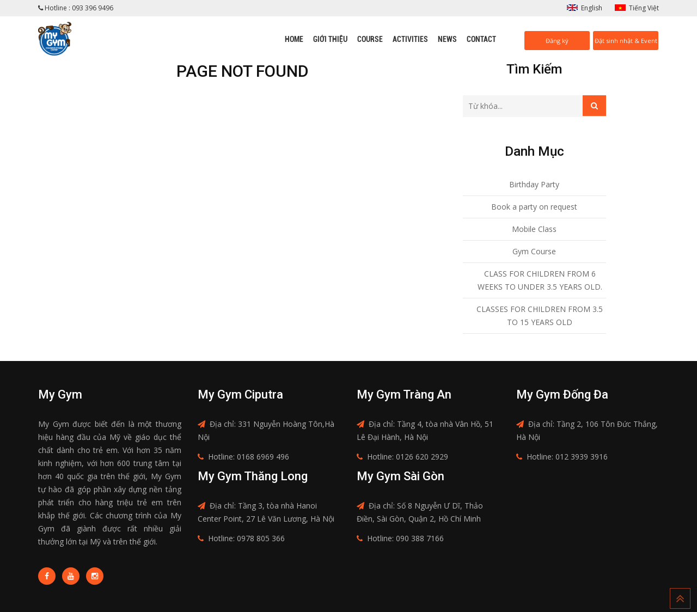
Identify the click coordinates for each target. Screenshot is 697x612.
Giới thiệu (330, 39)
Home (294, 39)
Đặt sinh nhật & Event (626, 40)
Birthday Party (534, 184)
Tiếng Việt (644, 8)
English (591, 8)
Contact (481, 39)
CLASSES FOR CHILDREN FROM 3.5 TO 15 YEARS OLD (539, 315)
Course (370, 39)
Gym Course (534, 251)
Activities (410, 39)
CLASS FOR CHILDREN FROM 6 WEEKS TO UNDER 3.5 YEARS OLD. (540, 280)
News (447, 39)
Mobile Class (534, 229)
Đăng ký (557, 40)
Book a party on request (534, 206)
